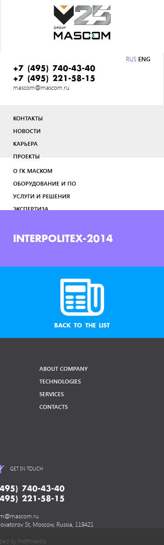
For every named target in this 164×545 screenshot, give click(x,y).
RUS (131, 59)
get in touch (26, 468)
